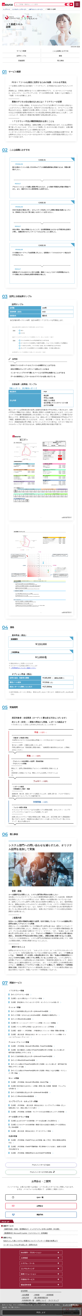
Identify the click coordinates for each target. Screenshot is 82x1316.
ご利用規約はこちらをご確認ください (23, 668)
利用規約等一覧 (28, 1300)
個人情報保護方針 (41, 1297)
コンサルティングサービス (19, 9)
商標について (41, 1300)
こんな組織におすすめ (60, 51)
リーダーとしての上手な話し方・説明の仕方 (20, 1244)
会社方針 (25, 1297)
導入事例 (60, 61)
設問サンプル (21, 56)
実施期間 (21, 61)
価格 (60, 56)
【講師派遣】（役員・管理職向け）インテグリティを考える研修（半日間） (31, 1229)
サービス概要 (21, 51)
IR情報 (36, 1294)
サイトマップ (53, 1300)
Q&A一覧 (40, 1197)
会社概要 (25, 1294)
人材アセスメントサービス (36, 9)
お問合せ (40, 1206)
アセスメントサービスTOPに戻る (41, 1172)
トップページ (6, 9)
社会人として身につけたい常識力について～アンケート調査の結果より (30, 1240)
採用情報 (50, 1294)
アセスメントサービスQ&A (41, 1165)
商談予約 (40, 1215)
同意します (41, 1312)
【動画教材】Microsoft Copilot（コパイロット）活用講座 (25, 1233)
